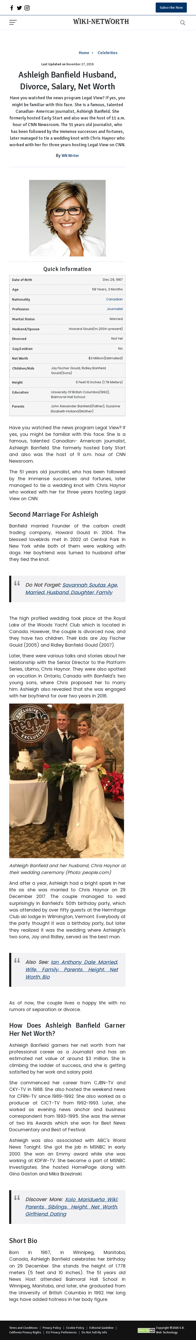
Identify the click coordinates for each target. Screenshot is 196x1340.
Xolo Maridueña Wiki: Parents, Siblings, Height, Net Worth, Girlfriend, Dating (71, 1207)
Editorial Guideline (101, 1328)
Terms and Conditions (23, 1328)
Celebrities (107, 52)
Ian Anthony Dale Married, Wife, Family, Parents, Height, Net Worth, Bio (71, 969)
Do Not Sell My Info (94, 1332)
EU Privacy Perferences (61, 1332)
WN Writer (70, 155)
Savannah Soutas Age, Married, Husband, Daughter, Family (71, 589)
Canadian (114, 299)
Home (84, 52)
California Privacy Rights (25, 1332)
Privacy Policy (52, 1328)
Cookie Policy (75, 1328)
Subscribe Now (171, 7)
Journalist (115, 309)
